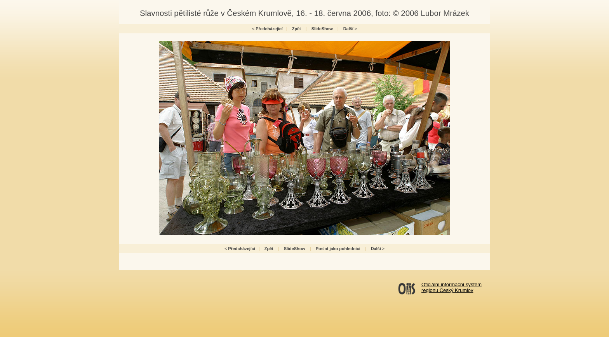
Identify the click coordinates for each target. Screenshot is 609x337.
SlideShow (322, 28)
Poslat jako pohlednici (338, 248)
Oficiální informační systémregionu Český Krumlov (451, 287)
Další (348, 28)
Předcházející (269, 28)
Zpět (296, 28)
